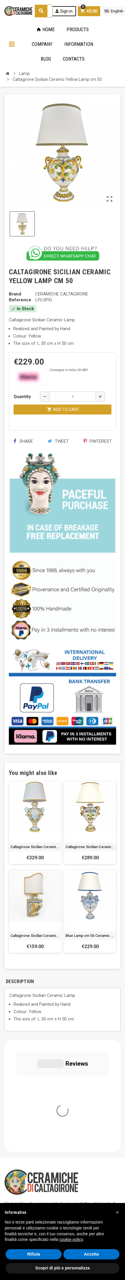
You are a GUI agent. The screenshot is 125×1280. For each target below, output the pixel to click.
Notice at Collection (23, 1192)
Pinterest (97, 441)
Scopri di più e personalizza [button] (62, 1268)
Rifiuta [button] (33, 1254)
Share (23, 441)
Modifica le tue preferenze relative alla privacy (53, 1183)
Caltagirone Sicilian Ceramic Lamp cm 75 (35, 847)
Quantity (22, 396)
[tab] (32, 981)
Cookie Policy (17, 1174)
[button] (117, 1212)
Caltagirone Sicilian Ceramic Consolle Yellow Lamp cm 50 (35, 936)
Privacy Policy (17, 1165)
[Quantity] (72, 396)
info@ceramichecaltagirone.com (42, 1124)
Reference (20, 300)
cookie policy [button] (71, 1239)
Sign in (64, 11)
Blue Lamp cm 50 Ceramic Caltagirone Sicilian (90, 936)
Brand (15, 294)
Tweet (58, 441)
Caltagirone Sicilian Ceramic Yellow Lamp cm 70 (90, 847)
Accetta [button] (91, 1254)
